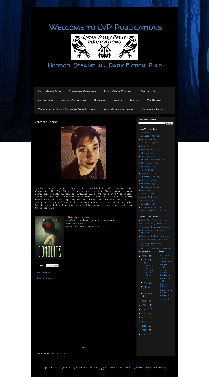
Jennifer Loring (150, 177)
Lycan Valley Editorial (118, 91)
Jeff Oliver (147, 194)
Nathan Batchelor (150, 139)
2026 (145, 256)
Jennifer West (149, 204)
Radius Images (144, 368)
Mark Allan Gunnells (152, 160)
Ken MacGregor (149, 184)
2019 (145, 326)
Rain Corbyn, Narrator (153, 224)
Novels (117, 100)
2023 (145, 309)
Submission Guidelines (82, 91)
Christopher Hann (150, 163)
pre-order (165, 299)
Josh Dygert (147, 146)
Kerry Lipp (147, 170)
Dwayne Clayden (149, 143)
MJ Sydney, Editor (151, 207)
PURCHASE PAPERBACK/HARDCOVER (83, 227)
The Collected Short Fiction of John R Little (66, 109)
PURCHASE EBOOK (74, 223)
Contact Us (148, 91)
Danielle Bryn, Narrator (155, 220)
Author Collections (73, 100)
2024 (145, 305)
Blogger (104, 369)
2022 (145, 313)
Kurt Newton (147, 190)
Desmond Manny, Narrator (155, 240)
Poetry (134, 100)
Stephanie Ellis (150, 150)
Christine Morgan (150, 187)
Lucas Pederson (149, 197)
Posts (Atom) (59, 353)
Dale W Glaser (149, 156)
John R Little (149, 173)
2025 (145, 301)
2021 (145, 318)
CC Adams (146, 133)
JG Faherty (147, 153)
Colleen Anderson (150, 136)
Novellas (99, 100)
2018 (145, 330)
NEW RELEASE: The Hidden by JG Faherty (148, 271)
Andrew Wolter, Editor (153, 211)
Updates (164, 296)
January (148, 293)
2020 (145, 322)
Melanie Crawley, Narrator (156, 227)
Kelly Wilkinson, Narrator (156, 249)
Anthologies (45, 100)
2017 (145, 334)
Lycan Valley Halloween (118, 109)
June (147, 260)
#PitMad (164, 255)
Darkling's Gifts (151, 109)
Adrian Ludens (149, 180)
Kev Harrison (148, 167)
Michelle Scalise (150, 201)
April (147, 287)
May (146, 283)
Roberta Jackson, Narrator (156, 236)
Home (83, 347)
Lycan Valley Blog (49, 91)
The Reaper (154, 100)
